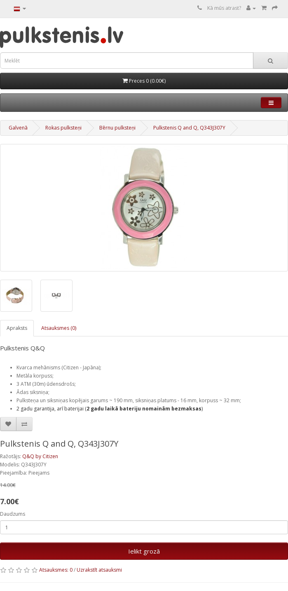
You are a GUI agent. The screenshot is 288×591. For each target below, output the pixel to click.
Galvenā (18, 127)
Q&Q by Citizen (40, 456)
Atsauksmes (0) (58, 327)
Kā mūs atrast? (224, 8)
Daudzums (12, 513)
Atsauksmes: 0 (56, 569)
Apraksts (17, 327)
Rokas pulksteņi (63, 127)
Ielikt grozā (144, 551)
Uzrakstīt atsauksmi (99, 569)
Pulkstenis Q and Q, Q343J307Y (189, 127)
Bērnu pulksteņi (117, 127)
